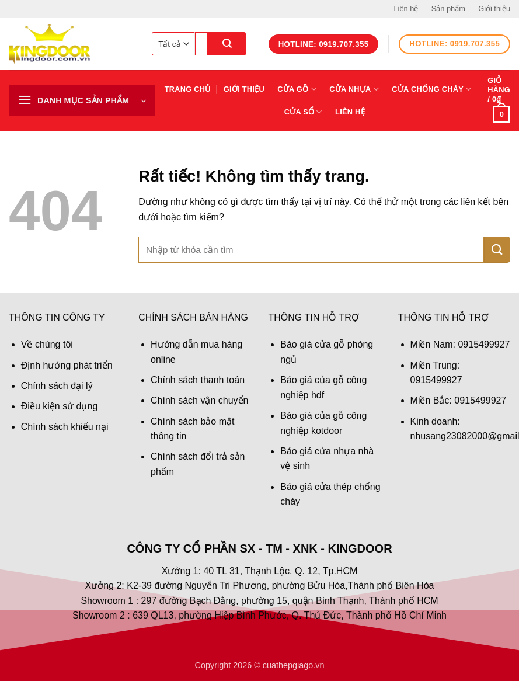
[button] (82, 100)
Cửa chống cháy (431, 89)
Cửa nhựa (354, 89)
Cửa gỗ (296, 89)
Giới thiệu (494, 8)
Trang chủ (188, 89)
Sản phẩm (448, 8)
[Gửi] (227, 43)
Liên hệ (405, 8)
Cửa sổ (303, 111)
